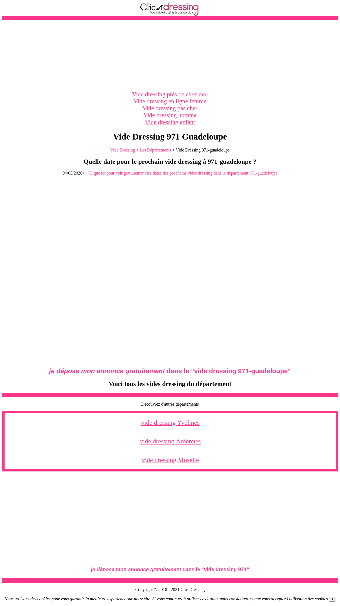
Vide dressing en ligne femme (170, 101)
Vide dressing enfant (170, 122)
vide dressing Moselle (170, 459)
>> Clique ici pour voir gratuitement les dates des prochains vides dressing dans (179, 173)
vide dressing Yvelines (170, 422)
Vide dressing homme (170, 115)
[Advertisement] (170, 55)
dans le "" (170, 371)
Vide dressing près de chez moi (170, 94)
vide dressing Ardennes (170, 441)
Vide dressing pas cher (170, 108)
